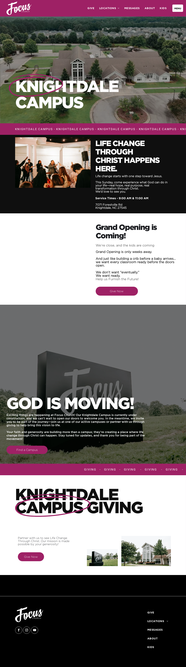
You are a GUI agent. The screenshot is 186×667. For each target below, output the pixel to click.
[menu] (177, 8)
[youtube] (34, 631)
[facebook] (18, 631)
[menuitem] (91, 8)
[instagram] (26, 631)
